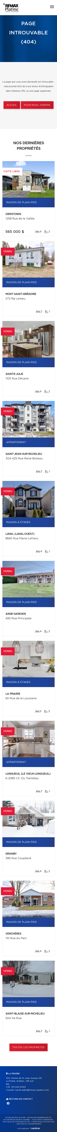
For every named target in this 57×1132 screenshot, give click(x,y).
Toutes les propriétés (28, 1047)
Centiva (35, 1128)
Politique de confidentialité (16, 1122)
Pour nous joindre (37, 105)
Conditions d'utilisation (42, 1122)
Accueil (12, 105)
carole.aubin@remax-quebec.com (32, 1090)
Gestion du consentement (29, 1124)
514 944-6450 (18, 1087)
